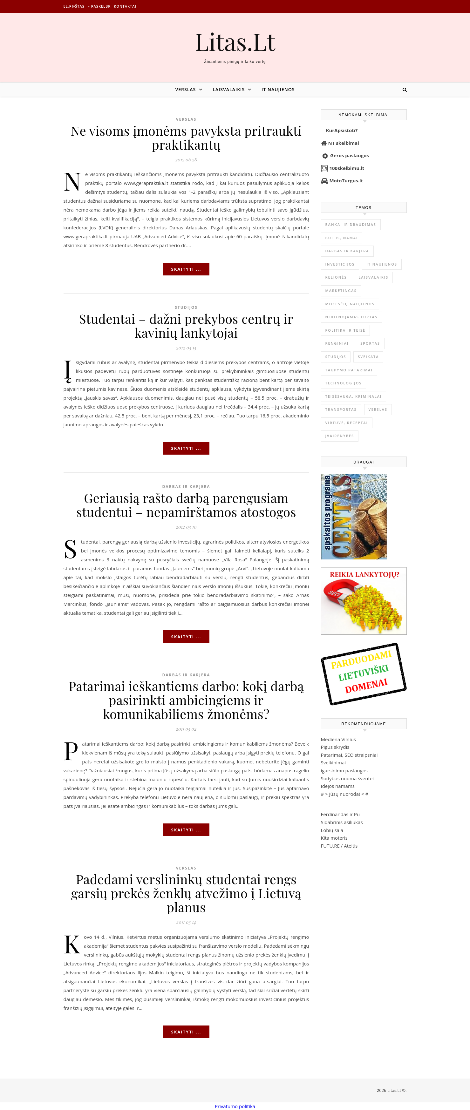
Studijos (186, 307)
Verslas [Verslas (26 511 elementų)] (378, 409)
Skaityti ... (186, 269)
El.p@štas (74, 6)
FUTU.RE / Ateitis (339, 846)
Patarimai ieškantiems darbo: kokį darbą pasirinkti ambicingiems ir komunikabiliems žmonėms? (186, 699)
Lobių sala (332, 830)
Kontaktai (125, 6)
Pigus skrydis (335, 747)
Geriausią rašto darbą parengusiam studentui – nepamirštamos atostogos (186, 504)
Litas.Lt (235, 41)
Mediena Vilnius (338, 739)
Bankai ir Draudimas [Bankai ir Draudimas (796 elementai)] (350, 224)
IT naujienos (278, 89)
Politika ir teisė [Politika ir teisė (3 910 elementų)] (345, 330)
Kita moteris (334, 838)
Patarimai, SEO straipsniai (349, 755)
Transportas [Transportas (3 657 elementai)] (341, 409)
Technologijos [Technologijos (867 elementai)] (343, 383)
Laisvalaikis (229, 89)
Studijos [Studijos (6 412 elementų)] (335, 356)
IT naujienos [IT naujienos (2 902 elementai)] (381, 264)
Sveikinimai (333, 762)
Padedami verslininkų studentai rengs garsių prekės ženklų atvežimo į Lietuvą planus (186, 892)
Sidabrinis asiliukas (342, 822)
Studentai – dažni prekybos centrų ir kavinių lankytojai (186, 325)
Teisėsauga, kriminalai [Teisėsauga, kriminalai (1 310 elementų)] (353, 396)
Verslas (185, 89)
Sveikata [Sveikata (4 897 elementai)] (368, 356)
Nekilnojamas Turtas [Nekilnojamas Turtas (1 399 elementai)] (351, 317)
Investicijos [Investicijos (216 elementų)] (340, 264)
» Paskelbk (99, 6)
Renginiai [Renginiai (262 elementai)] (337, 343)
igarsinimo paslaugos (344, 770)
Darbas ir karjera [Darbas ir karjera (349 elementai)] (347, 250)
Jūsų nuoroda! (344, 794)
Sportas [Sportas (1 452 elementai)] (370, 343)
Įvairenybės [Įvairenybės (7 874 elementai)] (339, 435)
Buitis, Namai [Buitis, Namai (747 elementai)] (341, 237)
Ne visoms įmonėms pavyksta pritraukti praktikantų (186, 137)
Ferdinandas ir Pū (340, 814)
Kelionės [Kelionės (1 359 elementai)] (336, 277)
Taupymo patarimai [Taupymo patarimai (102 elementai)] (349, 370)
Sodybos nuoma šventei (347, 778)
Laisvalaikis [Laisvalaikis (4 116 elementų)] (373, 277)
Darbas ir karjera (186, 486)
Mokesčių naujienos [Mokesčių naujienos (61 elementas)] (350, 303)
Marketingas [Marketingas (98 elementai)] (341, 290)
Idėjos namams (338, 786)
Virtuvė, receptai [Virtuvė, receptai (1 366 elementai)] (346, 422)
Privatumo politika (235, 1106)
